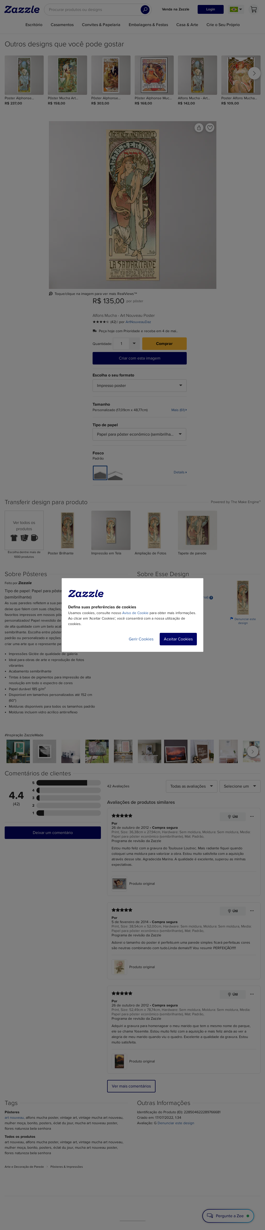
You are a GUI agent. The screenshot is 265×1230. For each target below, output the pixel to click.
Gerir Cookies (141, 639)
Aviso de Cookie (135, 613)
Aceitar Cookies (178, 639)
